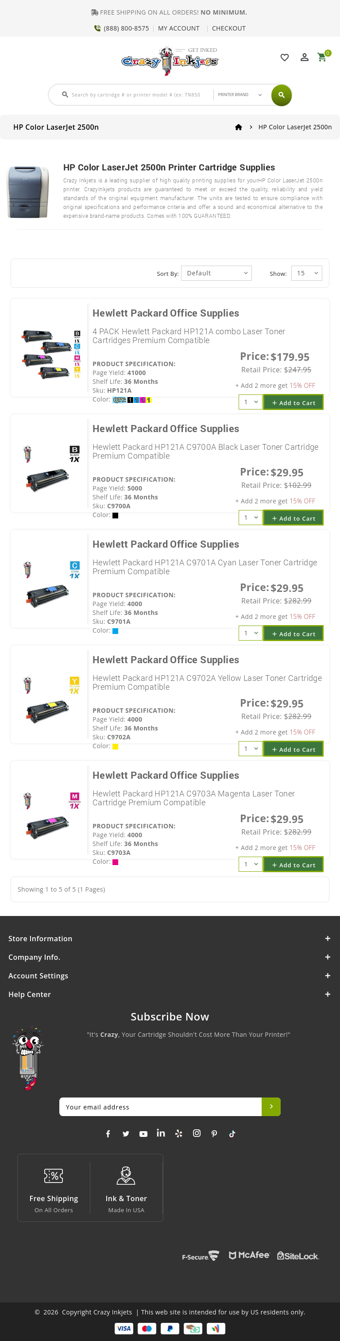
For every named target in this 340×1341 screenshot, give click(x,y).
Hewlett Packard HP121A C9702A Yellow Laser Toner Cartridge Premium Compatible (207, 682)
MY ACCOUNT (179, 28)
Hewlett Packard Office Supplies (166, 312)
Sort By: (168, 274)
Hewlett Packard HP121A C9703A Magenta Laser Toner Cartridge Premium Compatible (194, 798)
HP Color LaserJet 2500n (295, 127)
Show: (278, 274)
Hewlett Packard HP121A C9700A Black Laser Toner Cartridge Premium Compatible (206, 451)
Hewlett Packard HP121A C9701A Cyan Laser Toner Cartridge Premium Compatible (205, 566)
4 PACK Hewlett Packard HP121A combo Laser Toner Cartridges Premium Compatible (189, 335)
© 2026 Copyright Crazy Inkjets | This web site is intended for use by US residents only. (170, 1312)
